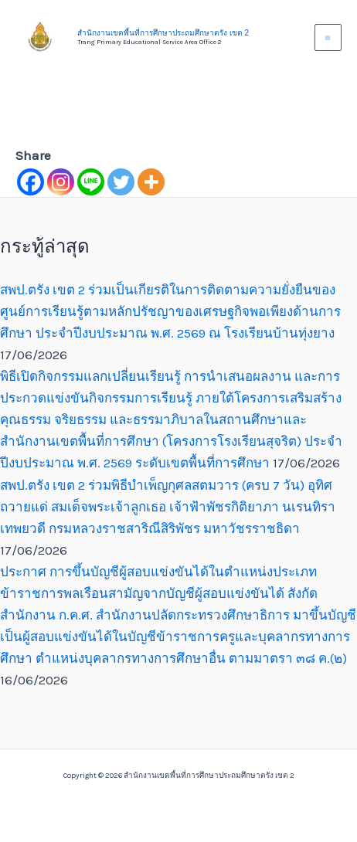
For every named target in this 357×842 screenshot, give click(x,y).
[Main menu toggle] (328, 38)
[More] (151, 181)
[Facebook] (30, 181)
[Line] (90, 181)
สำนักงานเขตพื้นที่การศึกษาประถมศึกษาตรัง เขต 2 (163, 33)
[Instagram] (60, 181)
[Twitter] (120, 181)
